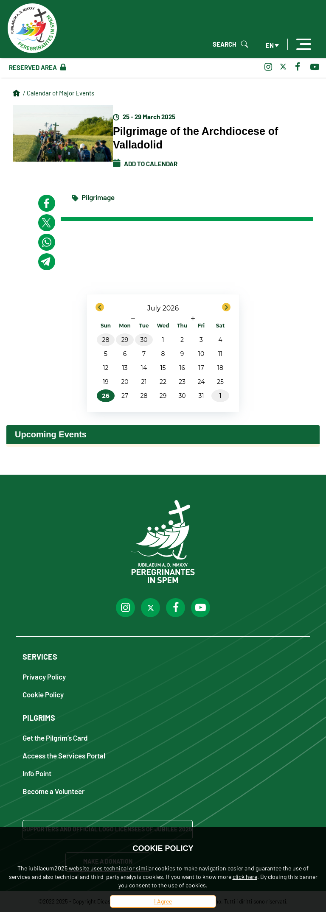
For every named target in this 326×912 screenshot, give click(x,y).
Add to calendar (145, 164)
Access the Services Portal (63, 755)
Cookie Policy (43, 694)
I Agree (163, 901)
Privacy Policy (44, 676)
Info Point (36, 773)
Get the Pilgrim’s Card (55, 737)
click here (245, 876)
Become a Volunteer (53, 791)
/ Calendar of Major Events (58, 93)
